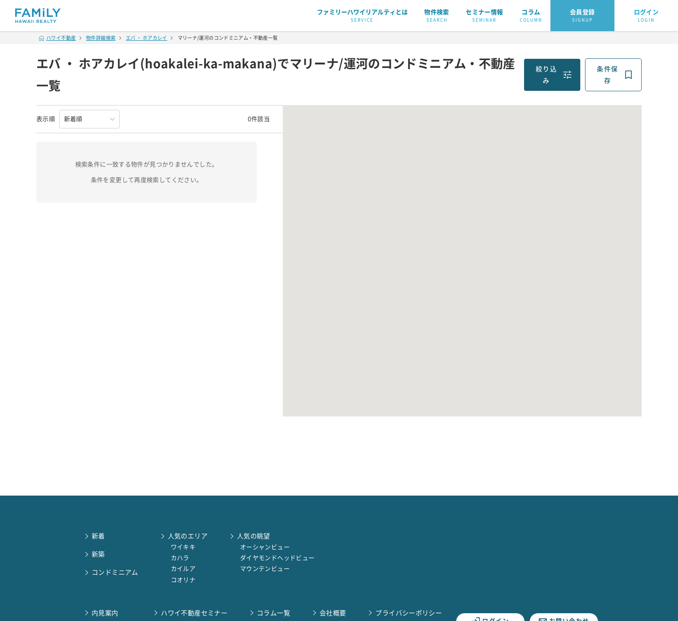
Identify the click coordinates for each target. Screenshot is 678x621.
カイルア (183, 569)
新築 (98, 554)
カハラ (180, 558)
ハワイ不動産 (57, 38)
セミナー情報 (484, 16)
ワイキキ (183, 547)
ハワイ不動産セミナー (194, 613)
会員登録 (582, 16)
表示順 (45, 119)
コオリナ (183, 580)
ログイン (646, 16)
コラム (531, 16)
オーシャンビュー (265, 547)
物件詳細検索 (100, 37)
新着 (98, 536)
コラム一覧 (273, 613)
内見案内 (105, 613)
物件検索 (436, 16)
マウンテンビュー (265, 569)
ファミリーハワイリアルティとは (362, 16)
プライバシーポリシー (408, 613)
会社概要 (333, 613)
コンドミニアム (115, 572)
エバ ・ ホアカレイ (146, 37)
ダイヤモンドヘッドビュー (277, 558)
